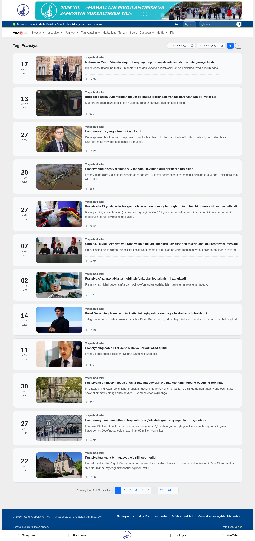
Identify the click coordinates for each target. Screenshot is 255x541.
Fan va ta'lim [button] (89, 32)
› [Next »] (175, 490)
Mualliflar (144, 516)
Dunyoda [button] (145, 32)
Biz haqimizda (125, 516)
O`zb (189, 24)
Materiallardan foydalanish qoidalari (220, 516)
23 (161, 490)
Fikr (172, 32)
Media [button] (161, 32)
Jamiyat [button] (70, 32)
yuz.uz (238, 526)
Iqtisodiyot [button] (53, 32)
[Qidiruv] (238, 24)
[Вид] (177, 24)
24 (169, 490)
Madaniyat (109, 32)
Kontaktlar (160, 516)
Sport (133, 32)
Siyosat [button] (37, 32)
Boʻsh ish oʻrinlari (182, 516)
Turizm (122, 32)
